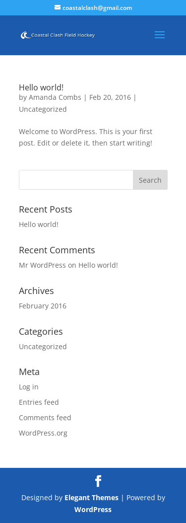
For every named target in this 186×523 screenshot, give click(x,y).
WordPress (93, 509)
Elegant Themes (91, 497)
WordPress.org (43, 433)
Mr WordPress (42, 265)
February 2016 (42, 305)
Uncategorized (43, 109)
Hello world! (41, 87)
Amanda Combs (55, 97)
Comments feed (45, 417)
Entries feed (39, 402)
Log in (29, 386)
